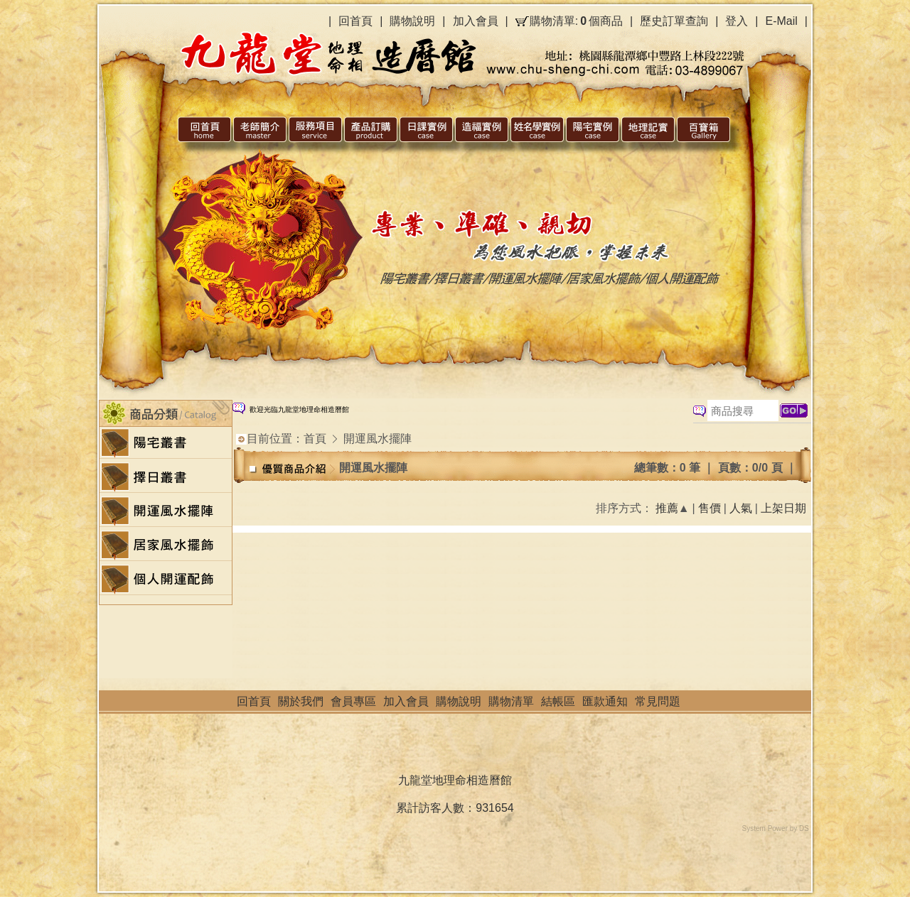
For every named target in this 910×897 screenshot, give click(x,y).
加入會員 (475, 21)
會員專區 (353, 701)
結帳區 (558, 701)
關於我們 (300, 701)
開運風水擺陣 (377, 439)
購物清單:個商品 (576, 21)
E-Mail (782, 21)
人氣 (740, 508)
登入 (736, 21)
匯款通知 (605, 701)
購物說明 (412, 21)
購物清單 (511, 701)
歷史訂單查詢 (674, 21)
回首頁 (355, 21)
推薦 (666, 508)
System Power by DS (775, 828)
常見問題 (657, 701)
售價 (709, 508)
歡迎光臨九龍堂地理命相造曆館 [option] (299, 409)
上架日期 (783, 508)
